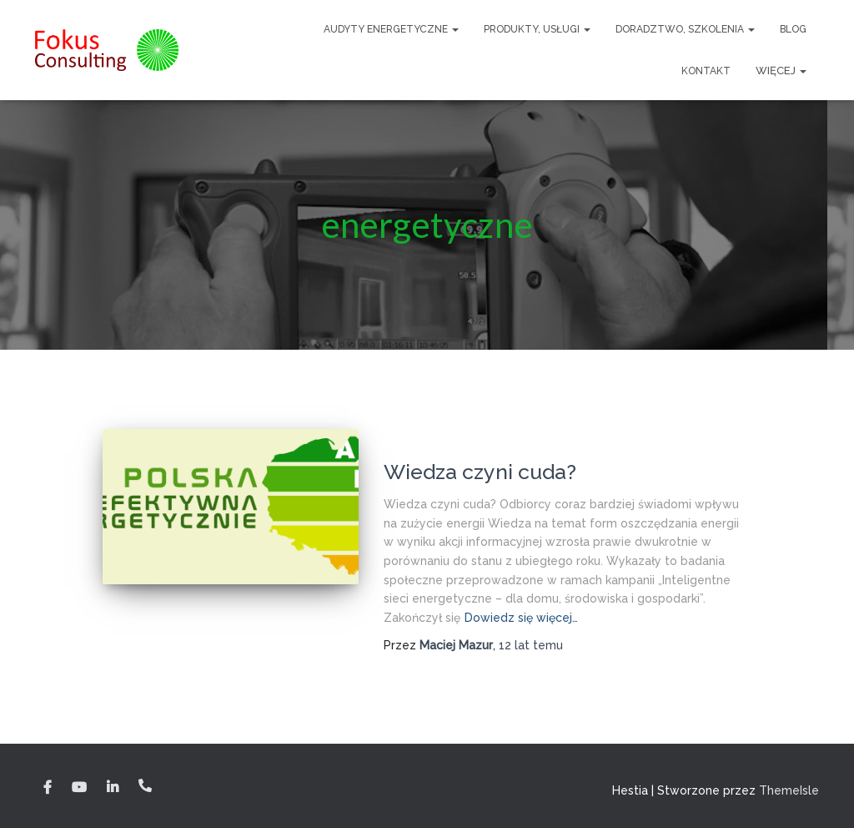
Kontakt (706, 71)
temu (531, 645)
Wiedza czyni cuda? (480, 471)
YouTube (79, 788)
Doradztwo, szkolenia (685, 29)
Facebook (47, 788)
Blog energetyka (432, 445)
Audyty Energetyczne (391, 29)
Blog (793, 29)
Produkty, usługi (537, 29)
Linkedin (112, 788)
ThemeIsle (789, 790)
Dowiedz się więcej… (521, 617)
